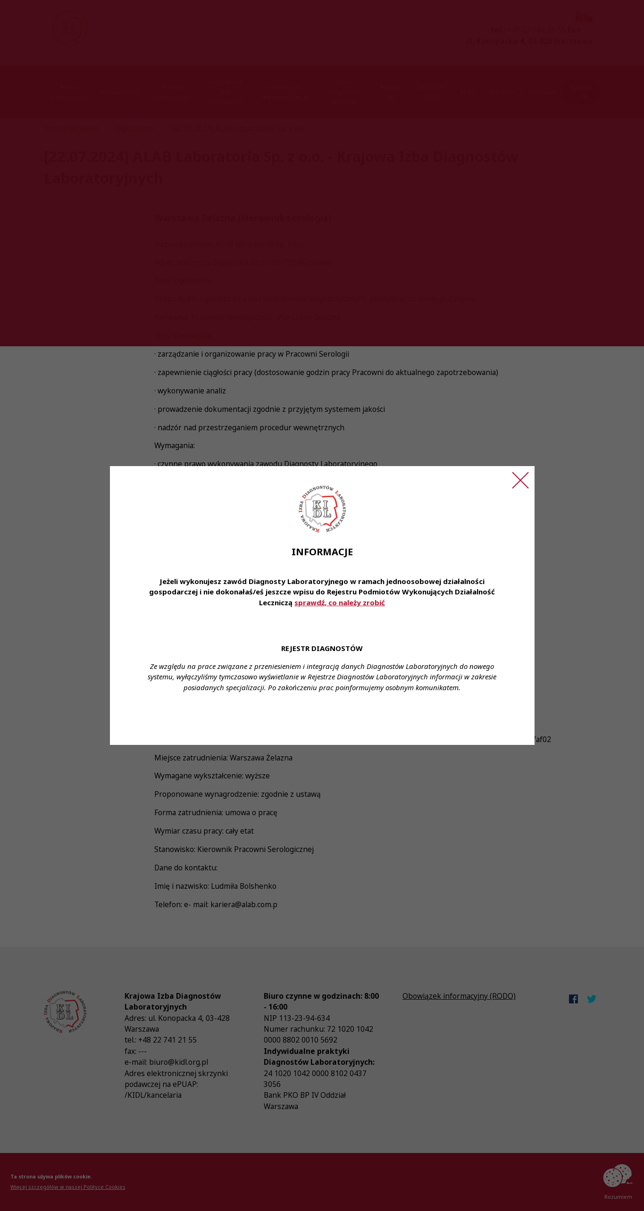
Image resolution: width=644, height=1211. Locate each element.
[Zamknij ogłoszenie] (520, 480)
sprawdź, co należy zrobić (339, 602)
